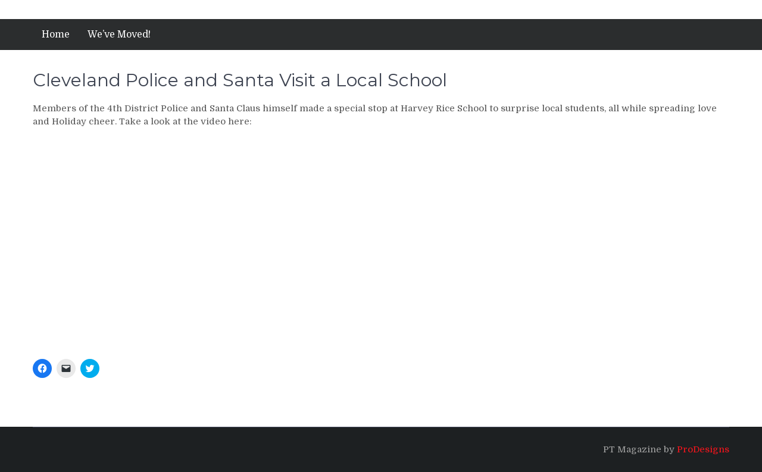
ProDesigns (703, 449)
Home (56, 34)
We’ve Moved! (119, 34)
